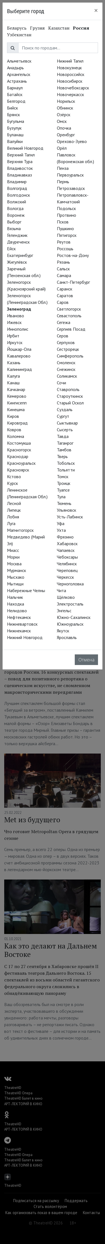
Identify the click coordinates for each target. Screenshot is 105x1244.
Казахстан (58, 28)
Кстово (14, 476)
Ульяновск (66, 510)
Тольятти (66, 470)
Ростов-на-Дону (73, 255)
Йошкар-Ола (19, 349)
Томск (62, 476)
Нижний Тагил (70, 61)
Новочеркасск (70, 94)
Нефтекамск (19, 617)
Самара (64, 275)
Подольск (66, 208)
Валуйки (15, 141)
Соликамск (67, 376)
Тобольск (66, 463)
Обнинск (65, 108)
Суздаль (65, 409)
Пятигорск (66, 235)
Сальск (63, 268)
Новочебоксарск (73, 87)
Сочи (61, 382)
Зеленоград (19, 309)
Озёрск (63, 114)
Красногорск (19, 449)
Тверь (62, 456)
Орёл (62, 148)
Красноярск (18, 470)
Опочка (64, 128)
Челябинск (67, 563)
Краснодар (17, 456)
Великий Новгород (25, 148)
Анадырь (15, 67)
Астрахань (17, 81)
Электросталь (70, 604)
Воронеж (16, 215)
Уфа (60, 523)
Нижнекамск (19, 630)
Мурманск (16, 570)
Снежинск (66, 369)
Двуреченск (18, 242)
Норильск (66, 101)
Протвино (66, 215)
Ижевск (14, 322)
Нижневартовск (22, 624)
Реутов (64, 242)
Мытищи (15, 584)
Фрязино (65, 537)
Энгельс (64, 610)
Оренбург (66, 134)
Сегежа (63, 322)
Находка (15, 604)
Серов (62, 336)
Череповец (67, 570)
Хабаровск (67, 543)
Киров (13, 416)
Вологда (15, 208)
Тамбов (64, 449)
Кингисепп (17, 403)
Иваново (15, 315)
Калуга (13, 376)
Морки (13, 557)
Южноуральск (70, 624)
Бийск (12, 108)
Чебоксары (67, 557)
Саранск (64, 289)
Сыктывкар (67, 423)
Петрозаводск (71, 188)
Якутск (63, 630)
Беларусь (17, 28)
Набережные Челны (26, 590)
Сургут (63, 416)
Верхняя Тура (19, 161)
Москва (14, 563)
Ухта (61, 530)
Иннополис (17, 329)
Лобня (13, 516)
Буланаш (15, 134)
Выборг (14, 222)
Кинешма (16, 409)
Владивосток (20, 168)
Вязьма (14, 228)
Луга (11, 523)
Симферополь (70, 356)
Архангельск (18, 74)
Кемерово (16, 396)
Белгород (16, 101)
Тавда (63, 436)
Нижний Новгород (25, 637)
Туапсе (63, 490)
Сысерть (65, 429)
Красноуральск (21, 463)
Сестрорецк (68, 349)
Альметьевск (19, 61)
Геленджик (17, 235)
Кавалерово (19, 356)
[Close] (96, 10)
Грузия (37, 28)
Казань (13, 362)
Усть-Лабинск (70, 516)
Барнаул (15, 87)
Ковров (14, 429)
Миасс (13, 550)
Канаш (13, 382)
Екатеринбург (20, 255)
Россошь (65, 248)
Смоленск (66, 362)
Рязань (63, 262)
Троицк (63, 483)
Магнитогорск (20, 530)
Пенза (63, 168)
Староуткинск (70, 396)
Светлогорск (69, 309)
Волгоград (17, 188)
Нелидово (17, 610)
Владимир (17, 181)
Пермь (63, 181)
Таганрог (65, 443)
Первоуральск (70, 175)
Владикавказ (19, 175)
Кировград (17, 423)
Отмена (86, 660)
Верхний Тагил (21, 155)
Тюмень (64, 503)
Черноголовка (70, 584)
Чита (61, 590)
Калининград (19, 369)
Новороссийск (70, 74)
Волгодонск (18, 195)
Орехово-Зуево (72, 141)
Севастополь (69, 315)
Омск (62, 121)
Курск (12, 483)
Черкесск (65, 577)
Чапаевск (65, 550)
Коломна (15, 436)
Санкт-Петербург (73, 282)
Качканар (16, 389)
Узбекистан (19, 35)
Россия (81, 28)
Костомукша (19, 443)
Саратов (65, 295)
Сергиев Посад (71, 329)
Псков (63, 222)
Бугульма (15, 121)
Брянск (13, 114)
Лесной (14, 503)
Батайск (14, 94)
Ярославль (67, 637)
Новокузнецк (69, 67)
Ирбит (13, 336)
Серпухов (66, 342)
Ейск (11, 248)
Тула (61, 496)
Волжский (16, 201)
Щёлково (66, 597)
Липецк (14, 510)
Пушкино (65, 228)
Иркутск (14, 342)
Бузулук (14, 128)
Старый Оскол (70, 403)
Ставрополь (68, 389)
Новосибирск (69, 81)
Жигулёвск (17, 262)
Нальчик (15, 597)
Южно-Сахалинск (73, 617)
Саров (63, 302)
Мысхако (15, 577)
